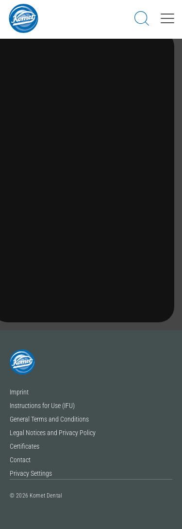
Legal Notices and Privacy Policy (53, 433)
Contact (20, 460)
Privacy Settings (31, 473)
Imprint (19, 392)
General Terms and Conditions (49, 419)
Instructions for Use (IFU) (42, 406)
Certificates (24, 446)
